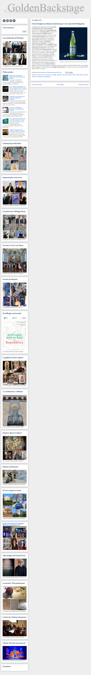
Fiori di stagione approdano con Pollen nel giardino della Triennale (17, 87)
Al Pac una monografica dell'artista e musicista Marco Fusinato (16, 109)
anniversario (49, 74)
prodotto (86, 74)
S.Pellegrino (40, 76)
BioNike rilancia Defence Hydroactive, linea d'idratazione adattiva (17, 77)
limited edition (79, 74)
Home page (60, 84)
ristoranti (34, 76)
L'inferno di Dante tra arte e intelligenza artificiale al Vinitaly (17, 130)
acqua (43, 74)
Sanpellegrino (47, 76)
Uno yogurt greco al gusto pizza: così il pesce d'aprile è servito (17, 119)
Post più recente (37, 84)
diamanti (65, 74)
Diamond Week (71, 74)
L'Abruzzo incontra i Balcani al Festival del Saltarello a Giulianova (17, 98)
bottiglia (54, 74)
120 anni (39, 74)
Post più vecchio (83, 84)
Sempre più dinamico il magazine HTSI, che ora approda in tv (13, 524)
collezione (59, 74)
